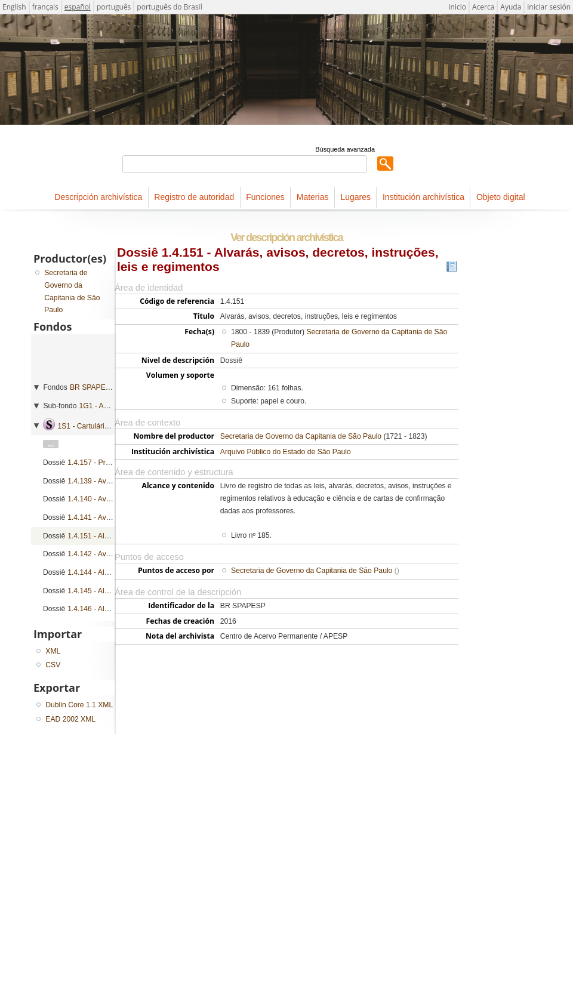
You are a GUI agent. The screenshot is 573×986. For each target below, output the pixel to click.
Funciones (265, 197)
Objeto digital (500, 197)
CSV (52, 665)
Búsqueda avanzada (345, 149)
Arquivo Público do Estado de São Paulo (285, 452)
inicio (457, 7)
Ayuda (510, 7)
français (45, 7)
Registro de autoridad (194, 197)
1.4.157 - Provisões (98, 462)
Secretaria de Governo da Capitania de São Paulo (300, 436)
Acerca (483, 7)
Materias (313, 197)
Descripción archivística (98, 197)
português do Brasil (169, 7)
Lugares (355, 197)
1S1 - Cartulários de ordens (101, 426)
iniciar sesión (549, 7)
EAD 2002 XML (70, 719)
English (14, 7)
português (114, 7)
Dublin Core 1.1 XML (79, 705)
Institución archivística (423, 197)
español (77, 7)
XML (52, 651)
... (51, 444)
